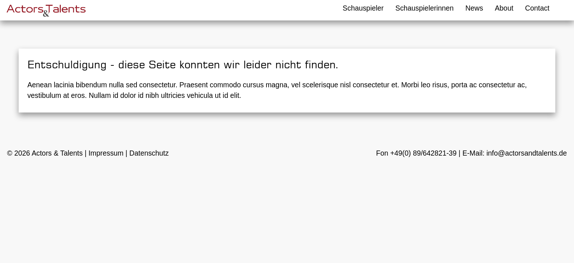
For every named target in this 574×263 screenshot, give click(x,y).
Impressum (106, 153)
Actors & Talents (57, 153)
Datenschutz (149, 153)
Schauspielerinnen (424, 8)
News (474, 8)
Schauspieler (363, 8)
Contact (537, 8)
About (504, 8)
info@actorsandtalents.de (527, 153)
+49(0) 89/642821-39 (423, 153)
